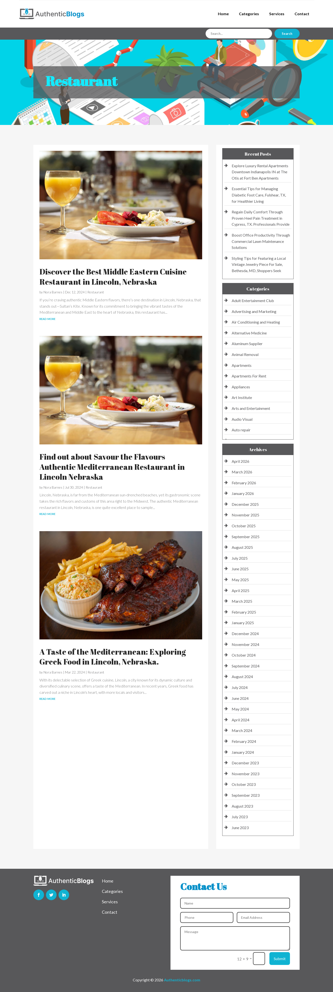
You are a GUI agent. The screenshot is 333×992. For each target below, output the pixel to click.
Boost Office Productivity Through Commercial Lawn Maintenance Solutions (261, 241)
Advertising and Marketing (254, 311)
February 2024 (244, 741)
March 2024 (242, 730)
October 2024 (244, 655)
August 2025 (242, 547)
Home (223, 13)
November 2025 (245, 515)
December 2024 (245, 633)
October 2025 (244, 525)
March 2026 (242, 472)
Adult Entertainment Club (253, 300)
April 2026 (240, 461)
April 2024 (240, 719)
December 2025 (245, 504)
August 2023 (242, 806)
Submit (280, 958)
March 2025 (242, 601)
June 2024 (240, 698)
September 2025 (245, 536)
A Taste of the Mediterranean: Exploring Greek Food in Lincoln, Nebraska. (112, 656)
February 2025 (244, 612)
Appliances (241, 386)
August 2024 (242, 676)
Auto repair (241, 429)
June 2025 (240, 568)
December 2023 (245, 762)
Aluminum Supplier (247, 343)
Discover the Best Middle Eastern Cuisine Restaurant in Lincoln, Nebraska (113, 276)
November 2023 (245, 773)
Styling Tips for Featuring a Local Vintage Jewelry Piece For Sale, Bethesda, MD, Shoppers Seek (259, 264)
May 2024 (240, 709)
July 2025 (240, 558)
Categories (249, 13)
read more (47, 318)
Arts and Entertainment (251, 408)
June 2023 (240, 827)
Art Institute (242, 397)
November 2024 (245, 644)
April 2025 (240, 590)
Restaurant (95, 292)
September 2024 (245, 666)
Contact (302, 13)
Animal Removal (245, 354)
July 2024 (240, 687)
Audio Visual (242, 419)
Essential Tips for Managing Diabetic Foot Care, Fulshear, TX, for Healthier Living (259, 194)
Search (287, 34)
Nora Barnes (53, 292)
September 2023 (245, 795)
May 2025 (240, 579)
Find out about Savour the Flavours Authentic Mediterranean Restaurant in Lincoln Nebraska (112, 466)
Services (276, 13)
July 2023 (240, 816)
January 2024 (243, 752)
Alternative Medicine (249, 333)
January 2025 (243, 622)
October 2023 (244, 784)
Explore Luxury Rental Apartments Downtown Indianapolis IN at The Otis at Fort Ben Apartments (260, 171)
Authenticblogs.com (182, 980)
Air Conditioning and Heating (256, 322)
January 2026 (243, 493)
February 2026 (244, 482)
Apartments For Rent (249, 376)
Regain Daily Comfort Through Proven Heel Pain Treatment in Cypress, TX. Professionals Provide (260, 218)
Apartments (242, 365)
